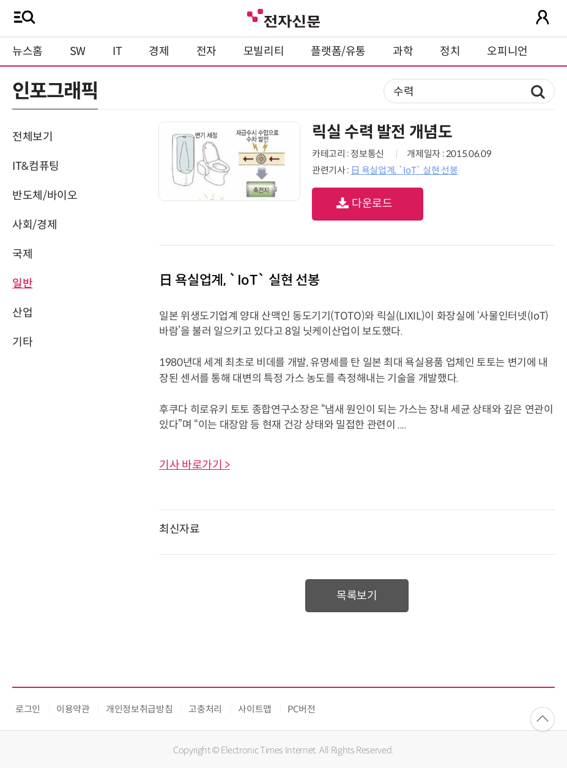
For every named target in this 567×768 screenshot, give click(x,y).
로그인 (27, 709)
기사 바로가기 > (194, 465)
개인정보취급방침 (139, 709)
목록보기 (356, 595)
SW (78, 51)
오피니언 (507, 51)
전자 (206, 51)
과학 (403, 51)
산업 (22, 313)
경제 (159, 51)
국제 (22, 254)
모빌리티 (263, 51)
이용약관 (73, 709)
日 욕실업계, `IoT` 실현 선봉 (404, 170)
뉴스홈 (27, 51)
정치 (450, 51)
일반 (22, 283)
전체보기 (32, 137)
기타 (22, 342)
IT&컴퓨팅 (35, 166)
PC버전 (301, 709)
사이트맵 (255, 709)
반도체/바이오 (44, 195)
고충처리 (205, 709)
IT (117, 51)
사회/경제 (34, 225)
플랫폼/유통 (338, 51)
